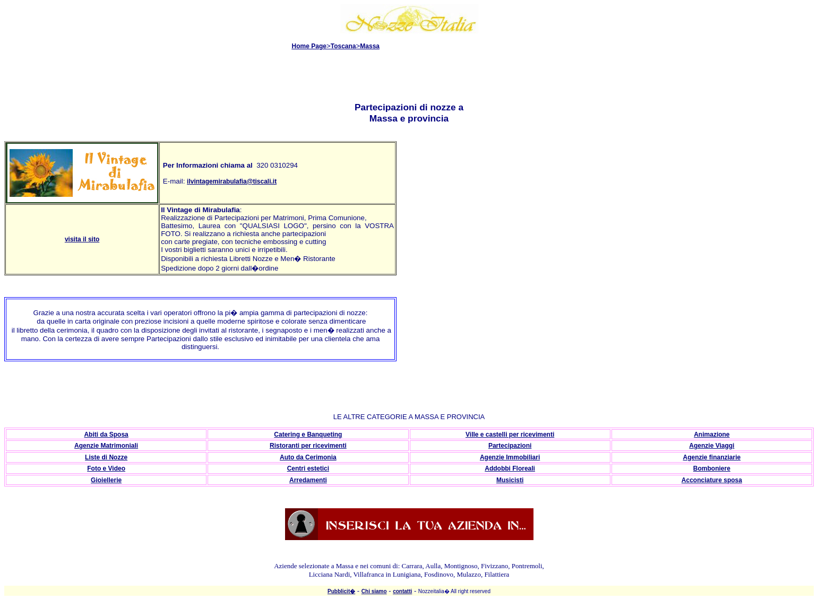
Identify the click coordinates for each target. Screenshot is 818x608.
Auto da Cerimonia (308, 457)
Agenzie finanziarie (712, 457)
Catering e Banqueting (308, 434)
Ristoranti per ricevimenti (308, 445)
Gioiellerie (106, 480)
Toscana (343, 46)
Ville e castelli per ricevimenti (510, 434)
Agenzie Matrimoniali (106, 445)
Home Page (309, 46)
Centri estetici (308, 468)
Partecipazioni (509, 445)
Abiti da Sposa (106, 434)
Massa (370, 46)
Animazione (711, 434)
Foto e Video (106, 468)
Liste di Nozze (106, 457)
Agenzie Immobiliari (510, 457)
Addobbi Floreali (510, 468)
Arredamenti (308, 480)
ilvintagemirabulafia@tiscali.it (232, 181)
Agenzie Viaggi (711, 445)
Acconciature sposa (712, 480)
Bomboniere (711, 468)
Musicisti (509, 480)
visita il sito (82, 239)
